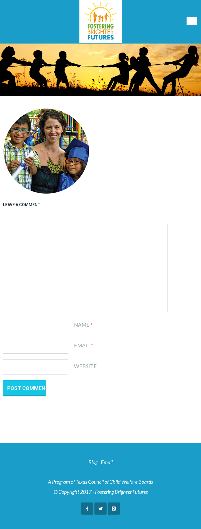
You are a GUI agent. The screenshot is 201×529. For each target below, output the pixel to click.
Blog (93, 462)
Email (82, 345)
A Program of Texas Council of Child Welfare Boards (100, 482)
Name (82, 324)
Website (85, 366)
